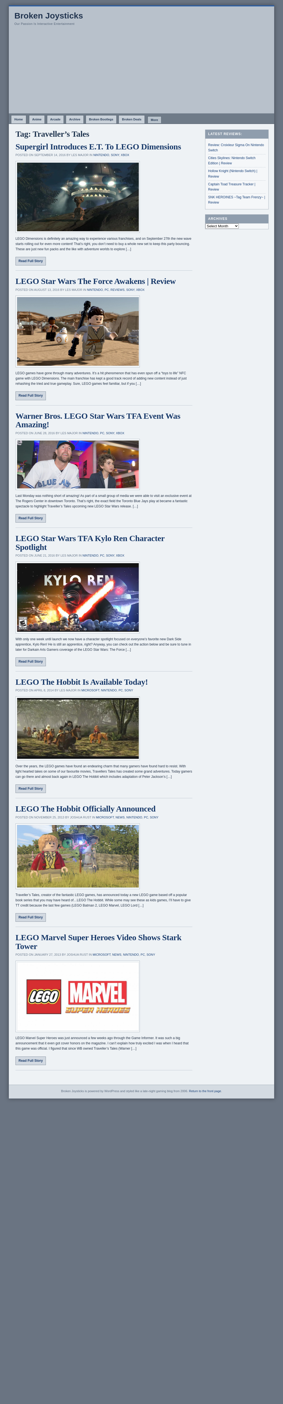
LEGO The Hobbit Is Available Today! (81, 681)
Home (18, 119)
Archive (74, 119)
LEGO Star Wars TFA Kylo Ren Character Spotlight (89, 543)
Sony (115, 155)
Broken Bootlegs (101, 119)
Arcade (55, 119)
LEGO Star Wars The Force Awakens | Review (95, 281)
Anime (37, 119)
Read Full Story (31, 261)
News (120, 817)
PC (106, 289)
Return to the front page (205, 1091)
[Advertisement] (141, 71)
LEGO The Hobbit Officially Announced (85, 808)
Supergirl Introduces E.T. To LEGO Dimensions (98, 146)
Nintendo (101, 155)
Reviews (118, 289)
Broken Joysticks (48, 15)
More (154, 120)
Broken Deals (131, 119)
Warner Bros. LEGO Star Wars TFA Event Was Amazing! (97, 420)
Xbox (125, 155)
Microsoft (90, 690)
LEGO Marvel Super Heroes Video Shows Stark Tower (98, 942)
